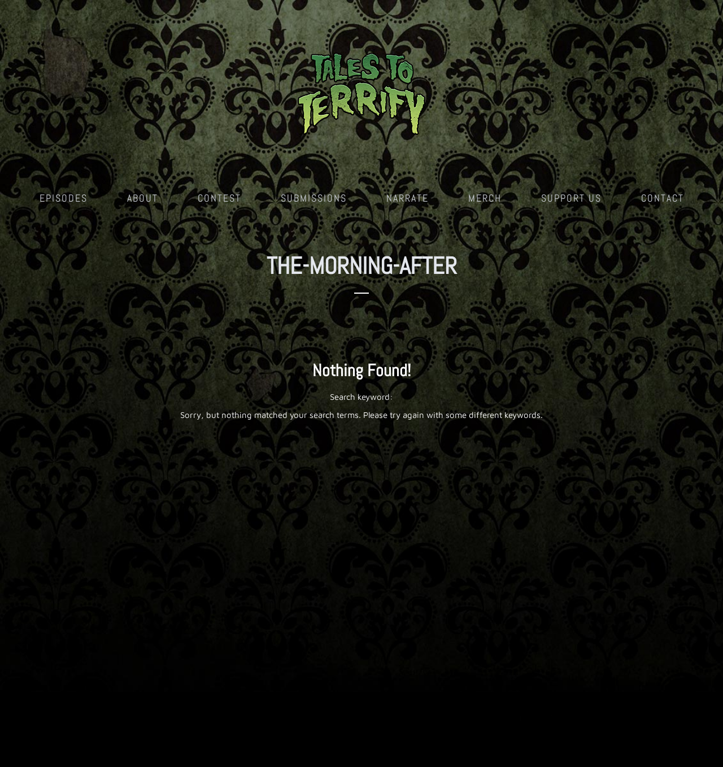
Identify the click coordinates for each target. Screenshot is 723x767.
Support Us (571, 197)
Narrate (407, 197)
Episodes (64, 197)
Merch (485, 197)
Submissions (314, 197)
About (142, 197)
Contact (662, 197)
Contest (219, 197)
